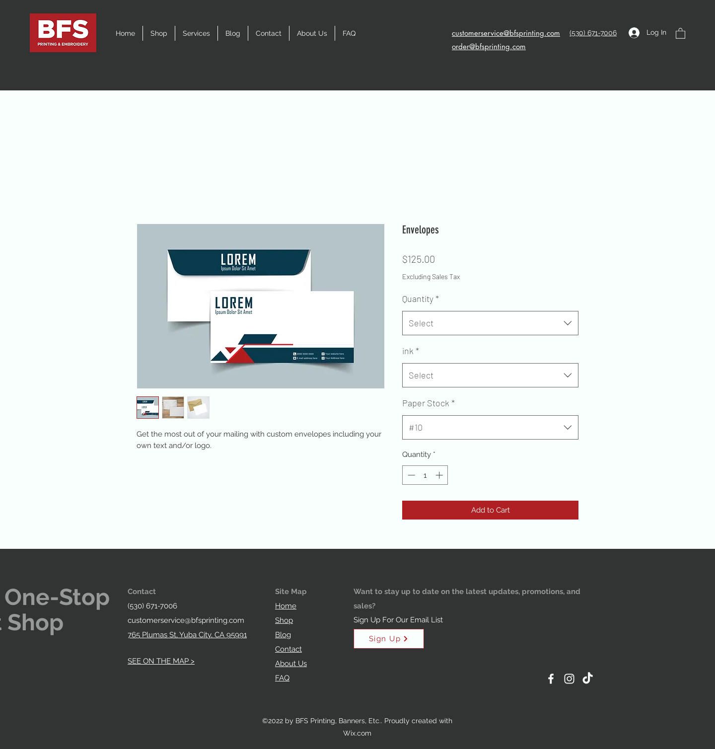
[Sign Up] (389, 639)
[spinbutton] (425, 475)
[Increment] (440, 475)
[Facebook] (551, 678)
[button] (196, 33)
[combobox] (490, 323)
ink (410, 350)
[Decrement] (410, 475)
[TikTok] (587, 678)
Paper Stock (428, 402)
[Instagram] (569, 678)
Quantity (420, 298)
